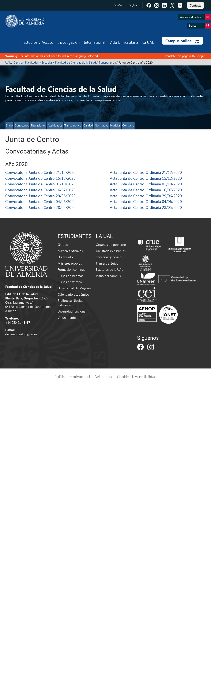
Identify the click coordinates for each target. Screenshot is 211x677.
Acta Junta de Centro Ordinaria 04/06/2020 (146, 201)
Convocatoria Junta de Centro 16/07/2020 (40, 189)
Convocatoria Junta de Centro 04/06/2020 (40, 201)
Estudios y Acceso (38, 42)
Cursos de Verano (70, 282)
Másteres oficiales (70, 251)
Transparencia (107, 62)
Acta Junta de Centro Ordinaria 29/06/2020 (146, 195)
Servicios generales (109, 257)
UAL (8, 62)
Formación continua (71, 269)
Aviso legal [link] (103, 376)
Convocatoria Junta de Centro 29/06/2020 (40, 195)
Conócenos (22, 125)
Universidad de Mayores (74, 288)
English (133, 5)
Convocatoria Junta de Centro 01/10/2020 (40, 183)
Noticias (115, 125)
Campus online (182, 40)
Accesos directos (195, 17)
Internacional (94, 42)
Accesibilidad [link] (146, 376)
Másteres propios (70, 263)
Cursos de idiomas (70, 276)
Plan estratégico (107, 263)
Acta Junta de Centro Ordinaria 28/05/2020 (146, 207)
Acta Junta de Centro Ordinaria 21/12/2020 (146, 172)
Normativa (101, 125)
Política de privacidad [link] (72, 376)
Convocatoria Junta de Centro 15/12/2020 (40, 178)
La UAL (148, 42)
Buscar (200, 26)
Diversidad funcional (72, 311)
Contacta (195, 5)
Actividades (55, 125)
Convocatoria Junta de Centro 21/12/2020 (40, 172)
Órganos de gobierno (111, 244)
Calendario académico (73, 294)
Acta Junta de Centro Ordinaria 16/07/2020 (146, 189)
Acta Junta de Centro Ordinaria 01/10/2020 (146, 183)
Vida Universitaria (123, 42)
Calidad (88, 125)
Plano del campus (108, 276)
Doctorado (65, 257)
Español (118, 5)
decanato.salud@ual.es (21, 334)
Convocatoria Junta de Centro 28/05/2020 (40, 207)
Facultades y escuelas (110, 251)
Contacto (128, 125)
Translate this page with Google (185, 56)
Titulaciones (38, 125)
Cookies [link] (123, 376)
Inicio (9, 125)
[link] (195, 4)
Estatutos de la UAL (109, 269)
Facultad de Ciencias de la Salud (75, 62)
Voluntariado (67, 317)
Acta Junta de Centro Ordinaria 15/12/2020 (146, 178)
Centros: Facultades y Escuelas (33, 62)
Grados (63, 244)
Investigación (69, 42)
